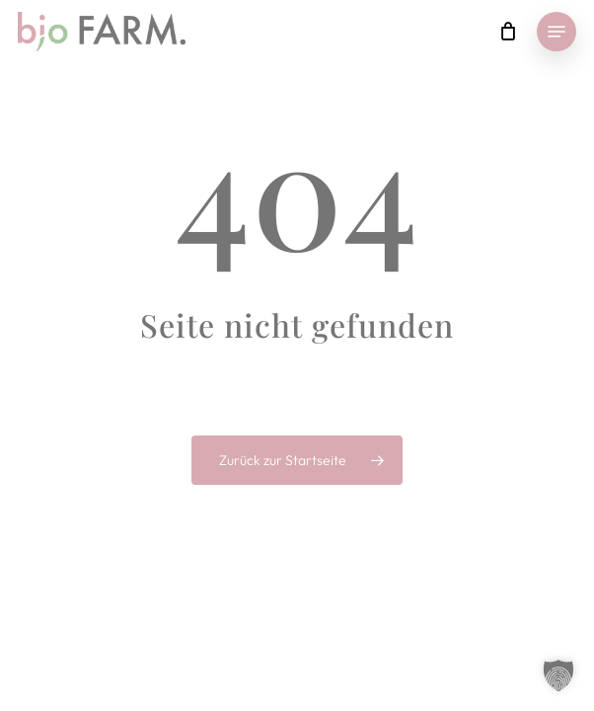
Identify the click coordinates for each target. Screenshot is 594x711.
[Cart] (507, 31)
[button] (556, 31)
